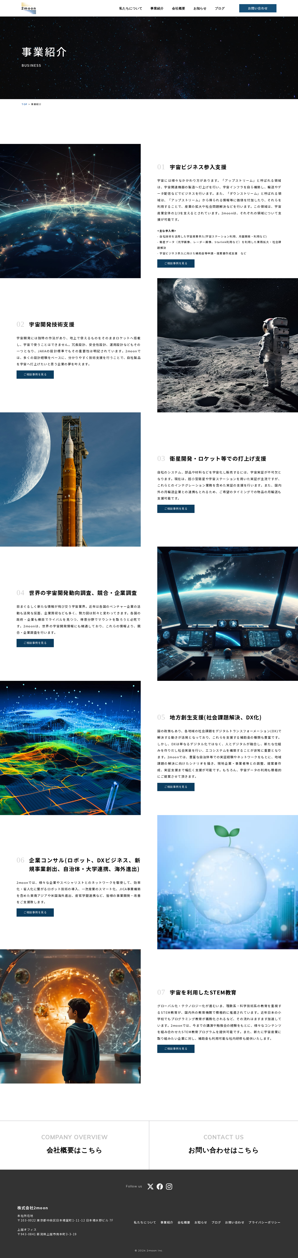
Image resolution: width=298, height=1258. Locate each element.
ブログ (220, 8)
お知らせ (200, 8)
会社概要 (178, 8)
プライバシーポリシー (265, 1222)
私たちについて (130, 8)
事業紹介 (157, 8)
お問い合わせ (258, 8)
